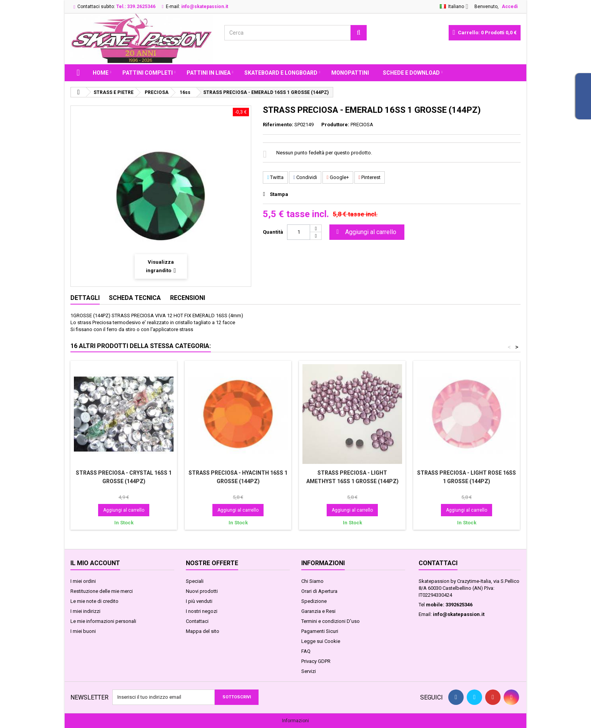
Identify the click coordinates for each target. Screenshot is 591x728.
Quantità (273, 232)
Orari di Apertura (319, 591)
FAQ (306, 651)
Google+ (338, 177)
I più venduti (199, 601)
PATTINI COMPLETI (147, 73)
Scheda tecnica (135, 297)
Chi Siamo (312, 581)
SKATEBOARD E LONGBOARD (280, 73)
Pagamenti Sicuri (319, 631)
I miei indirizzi (85, 611)
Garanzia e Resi (318, 611)
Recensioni (187, 297)
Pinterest (370, 177)
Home (101, 73)
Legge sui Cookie (320, 641)
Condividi (305, 177)
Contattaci (197, 621)
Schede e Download (411, 73)
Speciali (195, 581)
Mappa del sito (202, 631)
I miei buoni (83, 631)
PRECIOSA (362, 124)
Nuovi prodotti (202, 591)
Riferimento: (278, 124)
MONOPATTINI (350, 73)
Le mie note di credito (94, 601)
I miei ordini (83, 581)
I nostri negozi (201, 611)
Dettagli (85, 297)
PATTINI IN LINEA (208, 73)
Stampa (279, 194)
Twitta (275, 177)
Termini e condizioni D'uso (330, 621)
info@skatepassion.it (458, 614)
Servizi (308, 671)
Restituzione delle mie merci (101, 591)
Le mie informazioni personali (103, 621)
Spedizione (314, 601)
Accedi (510, 6)
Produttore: (335, 124)
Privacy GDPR (316, 661)
